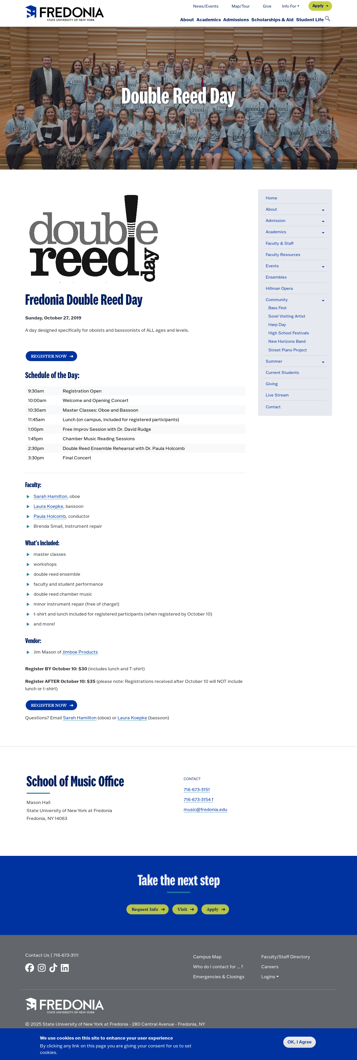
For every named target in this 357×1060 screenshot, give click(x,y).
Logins (268, 976)
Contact (273, 406)
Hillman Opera (279, 288)
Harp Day (277, 324)
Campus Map (207, 956)
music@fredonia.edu (205, 810)
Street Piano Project (287, 349)
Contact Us (37, 954)
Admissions (224, 19)
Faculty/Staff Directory (285, 956)
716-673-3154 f (198, 800)
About (165, 19)
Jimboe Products (80, 652)
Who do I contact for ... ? (218, 966)
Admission (275, 220)
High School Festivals (288, 332)
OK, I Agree (299, 1042)
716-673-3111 (66, 954)
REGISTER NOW (48, 706)
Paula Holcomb (50, 516)
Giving (272, 383)
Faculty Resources (283, 254)
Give (267, 6)
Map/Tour (241, 6)
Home (271, 197)
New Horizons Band (287, 341)
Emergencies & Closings (218, 976)
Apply (317, 5)
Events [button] (272, 265)
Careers (270, 966)
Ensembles (276, 277)
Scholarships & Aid (265, 19)
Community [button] (277, 299)
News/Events (206, 6)
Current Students (282, 372)
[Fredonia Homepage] (64, 13)
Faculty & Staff (280, 243)
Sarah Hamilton (50, 496)
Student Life (307, 19)
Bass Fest (277, 307)
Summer (274, 361)
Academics (191, 19)
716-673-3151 (197, 790)
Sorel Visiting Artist (286, 316)
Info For (289, 6)
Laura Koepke (48, 506)
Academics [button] (276, 231)
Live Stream (277, 395)
